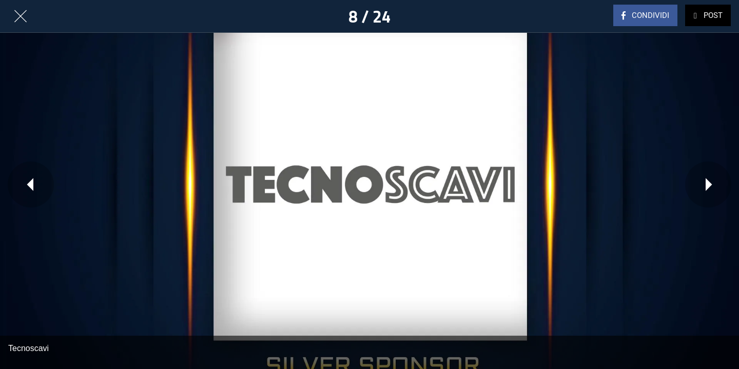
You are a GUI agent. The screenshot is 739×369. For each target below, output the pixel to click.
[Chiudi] (20, 16)
